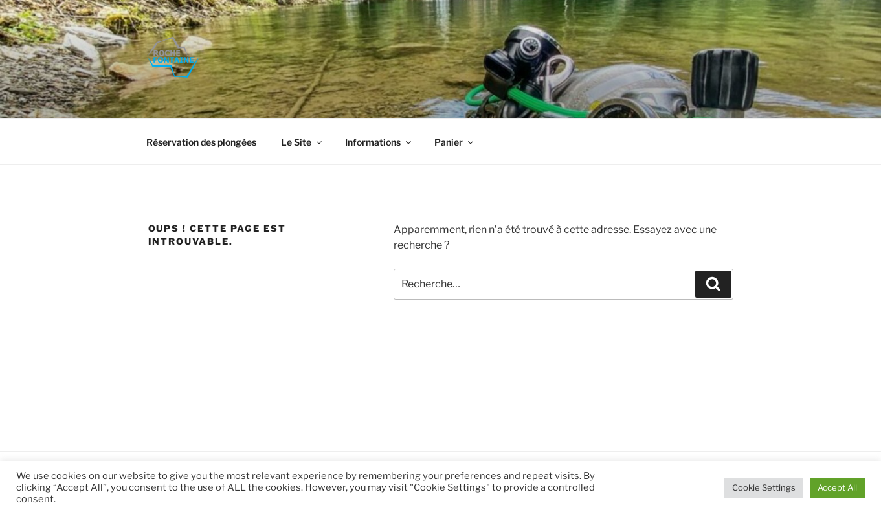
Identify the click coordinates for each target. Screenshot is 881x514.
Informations (379, 142)
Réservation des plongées (201, 142)
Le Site (302, 142)
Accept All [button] (837, 487)
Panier (454, 142)
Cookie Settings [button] (764, 487)
